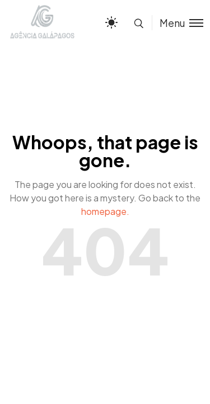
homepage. (105, 211)
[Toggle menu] (177, 22)
